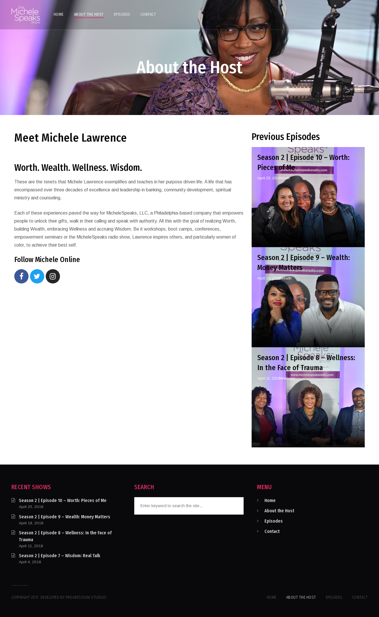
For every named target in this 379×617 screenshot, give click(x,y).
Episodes (273, 521)
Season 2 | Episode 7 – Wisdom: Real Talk (59, 555)
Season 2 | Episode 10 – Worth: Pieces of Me (63, 500)
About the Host (279, 510)
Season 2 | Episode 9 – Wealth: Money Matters (64, 516)
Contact (272, 531)
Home (270, 500)
